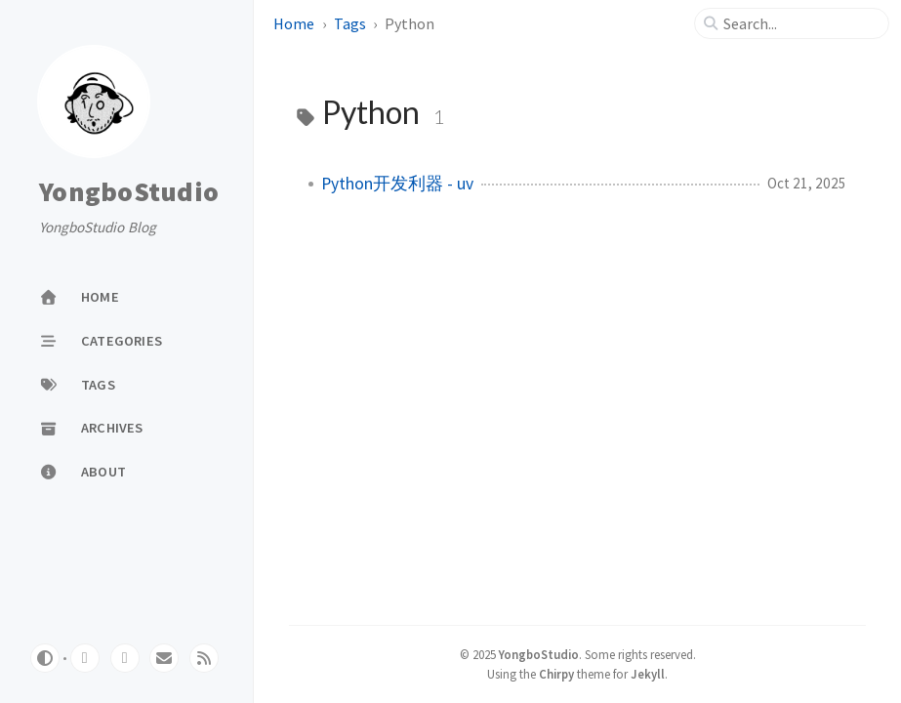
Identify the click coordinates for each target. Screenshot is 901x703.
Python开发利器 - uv (397, 183)
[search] (799, 23)
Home (293, 23)
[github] (85, 658)
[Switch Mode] (45, 658)
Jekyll (648, 674)
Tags (350, 23)
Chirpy (556, 674)
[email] (164, 658)
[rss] (204, 658)
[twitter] (125, 658)
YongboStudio (129, 192)
